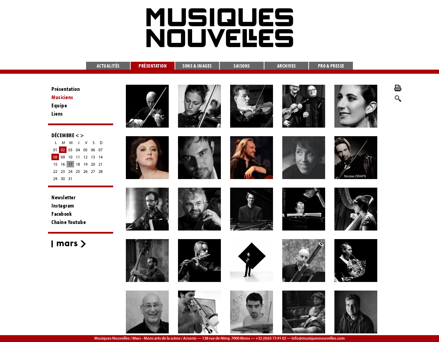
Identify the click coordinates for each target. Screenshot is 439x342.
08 (55, 157)
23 (63, 171)
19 (85, 164)
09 (63, 157)
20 (93, 164)
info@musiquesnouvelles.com (318, 338)
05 (85, 149)
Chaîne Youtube (68, 222)
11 (78, 157)
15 (55, 164)
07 (100, 149)
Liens (57, 113)
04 (78, 149)
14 (100, 157)
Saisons (242, 65)
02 (63, 149)
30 (63, 178)
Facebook (61, 214)
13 (93, 157)
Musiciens (62, 97)
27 (93, 171)
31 (70, 178)
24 (70, 171)
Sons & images (197, 65)
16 (63, 164)
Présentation (153, 65)
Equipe (59, 105)
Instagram (62, 205)
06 (93, 149)
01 (55, 149)
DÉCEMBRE (62, 135)
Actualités (108, 65)
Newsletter (63, 197)
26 (85, 171)
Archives (286, 65)
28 (100, 171)
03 (70, 149)
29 (55, 178)
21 (100, 164)
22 (55, 171)
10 (70, 157)
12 (85, 157)
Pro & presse (331, 65)
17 (70, 164)
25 (78, 171)
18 (78, 164)
